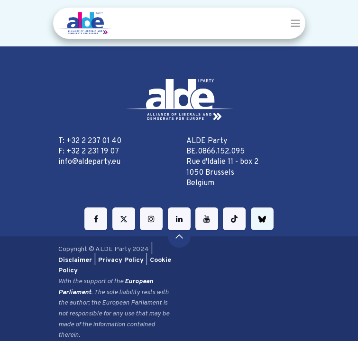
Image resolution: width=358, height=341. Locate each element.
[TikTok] (234, 218)
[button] (179, 236)
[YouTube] (206, 218)
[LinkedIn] (179, 218)
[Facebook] (95, 218)
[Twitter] (123, 218)
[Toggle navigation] (295, 23)
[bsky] (262, 218)
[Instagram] (151, 218)
